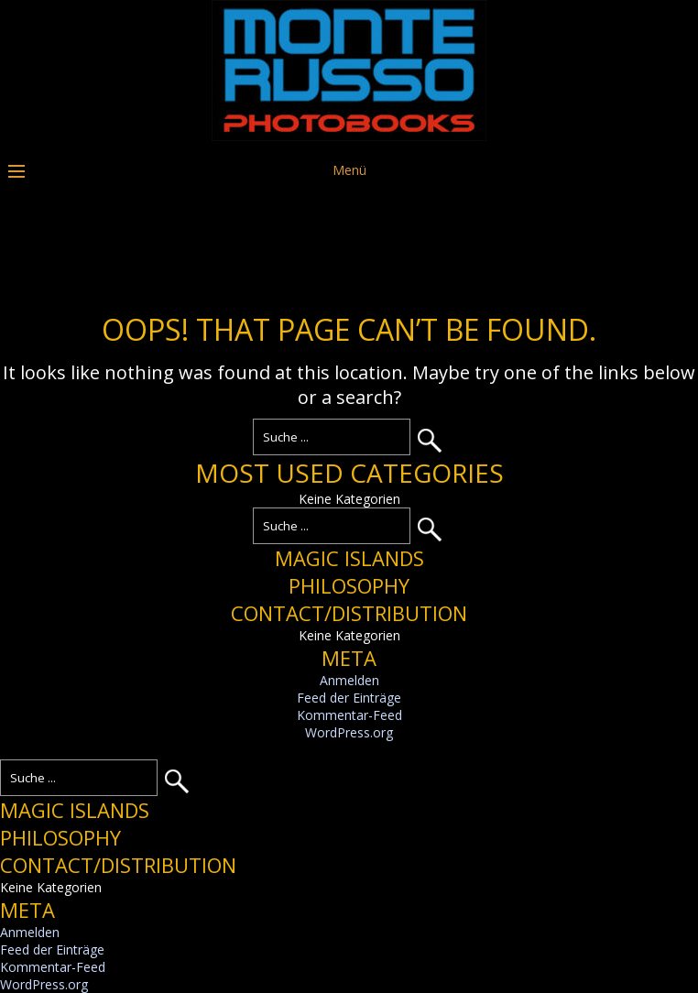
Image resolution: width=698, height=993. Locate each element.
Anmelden (349, 680)
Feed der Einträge (349, 697)
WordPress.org (349, 732)
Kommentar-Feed (349, 715)
